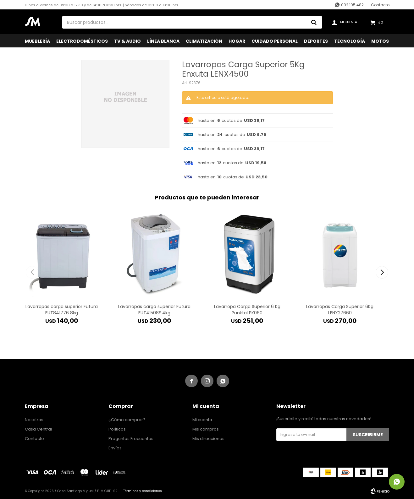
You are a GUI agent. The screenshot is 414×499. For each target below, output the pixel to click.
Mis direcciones (208, 439)
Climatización (204, 41)
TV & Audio (127, 41)
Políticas (117, 429)
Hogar (237, 41)
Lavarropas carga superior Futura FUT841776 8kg (61, 309)
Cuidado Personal (274, 41)
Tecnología (349, 41)
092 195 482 (352, 5)
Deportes (316, 41)
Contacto (380, 5)
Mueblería (37, 41)
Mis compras (205, 429)
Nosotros (34, 420)
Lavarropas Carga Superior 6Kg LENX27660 (339, 309)
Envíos (115, 448)
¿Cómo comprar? (127, 420)
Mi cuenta (202, 420)
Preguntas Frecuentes (130, 439)
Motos (380, 41)
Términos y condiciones (142, 491)
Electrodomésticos (82, 41)
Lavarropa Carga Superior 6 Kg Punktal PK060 (247, 309)
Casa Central (38, 429)
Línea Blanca (163, 41)
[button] (382, 272)
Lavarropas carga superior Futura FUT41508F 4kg (154, 309)
